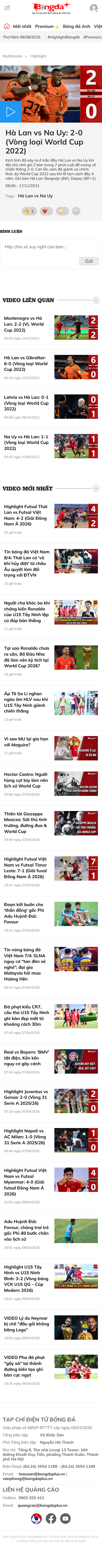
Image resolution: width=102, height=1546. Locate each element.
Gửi (89, 261)
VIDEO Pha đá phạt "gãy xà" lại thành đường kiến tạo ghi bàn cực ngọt (24, 1366)
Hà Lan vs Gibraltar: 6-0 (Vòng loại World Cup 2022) (26, 363)
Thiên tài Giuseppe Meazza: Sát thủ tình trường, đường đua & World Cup (25, 822)
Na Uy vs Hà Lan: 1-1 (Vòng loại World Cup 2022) (26, 442)
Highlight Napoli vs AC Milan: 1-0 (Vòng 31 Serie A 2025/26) (25, 1136)
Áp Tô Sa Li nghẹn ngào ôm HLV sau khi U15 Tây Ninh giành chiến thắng (26, 702)
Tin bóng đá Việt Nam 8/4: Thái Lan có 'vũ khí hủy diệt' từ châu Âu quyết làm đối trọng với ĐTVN (27, 563)
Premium (47, 26)
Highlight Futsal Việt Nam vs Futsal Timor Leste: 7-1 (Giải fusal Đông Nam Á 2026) (25, 867)
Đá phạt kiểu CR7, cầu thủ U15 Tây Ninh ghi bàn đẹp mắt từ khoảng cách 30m (26, 1015)
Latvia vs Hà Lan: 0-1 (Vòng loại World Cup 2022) (26, 402)
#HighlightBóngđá (64, 37)
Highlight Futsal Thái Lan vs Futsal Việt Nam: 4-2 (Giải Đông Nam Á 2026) (25, 515)
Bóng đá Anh (76, 26)
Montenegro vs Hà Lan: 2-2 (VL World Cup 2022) (24, 323)
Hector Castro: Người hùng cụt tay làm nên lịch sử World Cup (26, 780)
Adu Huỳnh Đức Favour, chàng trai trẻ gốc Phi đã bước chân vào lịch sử (26, 1230)
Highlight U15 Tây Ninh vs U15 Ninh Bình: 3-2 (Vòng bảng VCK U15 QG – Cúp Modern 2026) (26, 1278)
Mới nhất (22, 26)
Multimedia (12, 56)
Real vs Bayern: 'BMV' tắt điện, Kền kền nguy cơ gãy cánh (26, 1057)
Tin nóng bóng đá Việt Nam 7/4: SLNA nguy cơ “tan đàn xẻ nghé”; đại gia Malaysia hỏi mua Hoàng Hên (25, 964)
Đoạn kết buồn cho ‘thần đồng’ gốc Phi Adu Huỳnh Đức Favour (24, 913)
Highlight (38, 56)
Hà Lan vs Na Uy (35, 195)
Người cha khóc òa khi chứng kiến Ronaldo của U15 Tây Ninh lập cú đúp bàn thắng (27, 611)
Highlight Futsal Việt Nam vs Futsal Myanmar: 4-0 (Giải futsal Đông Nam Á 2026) (25, 1182)
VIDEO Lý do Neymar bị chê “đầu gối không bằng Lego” (26, 1323)
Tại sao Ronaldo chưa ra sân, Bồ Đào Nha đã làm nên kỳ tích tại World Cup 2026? (26, 656)
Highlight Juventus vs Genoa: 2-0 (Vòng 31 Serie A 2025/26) (26, 1097)
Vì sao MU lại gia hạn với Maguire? (26, 741)
